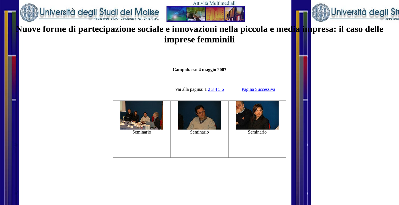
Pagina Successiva (258, 89)
